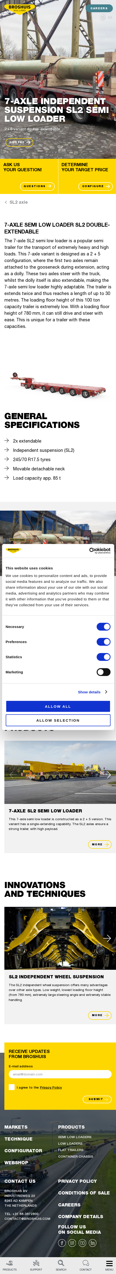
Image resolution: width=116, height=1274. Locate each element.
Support (36, 1266)
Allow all (58, 706)
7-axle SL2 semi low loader (45, 810)
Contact (86, 1266)
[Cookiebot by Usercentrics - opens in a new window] (89, 551)
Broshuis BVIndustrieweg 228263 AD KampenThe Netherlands (20, 1198)
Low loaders (70, 1143)
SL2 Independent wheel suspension (56, 976)
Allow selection (58, 720)
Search (61, 1266)
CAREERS (99, 8)
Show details (89, 692)
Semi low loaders (74, 1136)
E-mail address (21, 1066)
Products (10, 1266)
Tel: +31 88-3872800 (21, 1213)
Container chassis (75, 1156)
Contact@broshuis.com (27, 1218)
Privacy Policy (51, 1087)
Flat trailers (70, 1149)
